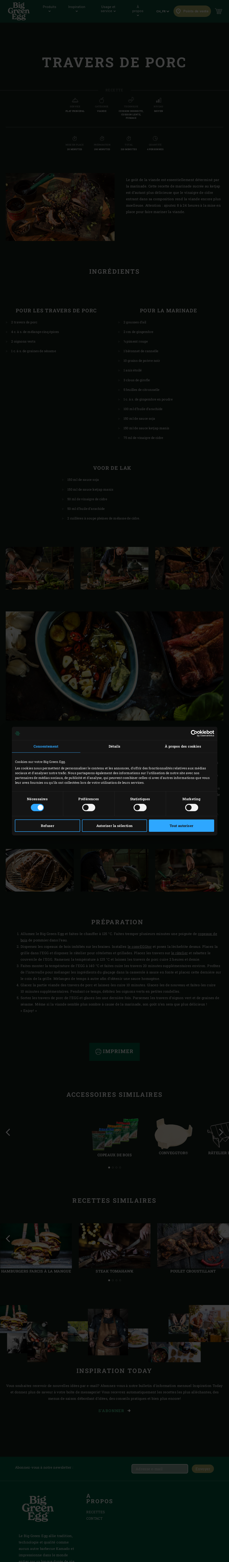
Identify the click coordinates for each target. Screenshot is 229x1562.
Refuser (47, 825)
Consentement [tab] (46, 746)
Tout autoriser (181, 825)
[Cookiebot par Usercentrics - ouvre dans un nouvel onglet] (194, 733)
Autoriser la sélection (114, 825)
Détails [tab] (115, 746)
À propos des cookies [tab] (183, 746)
